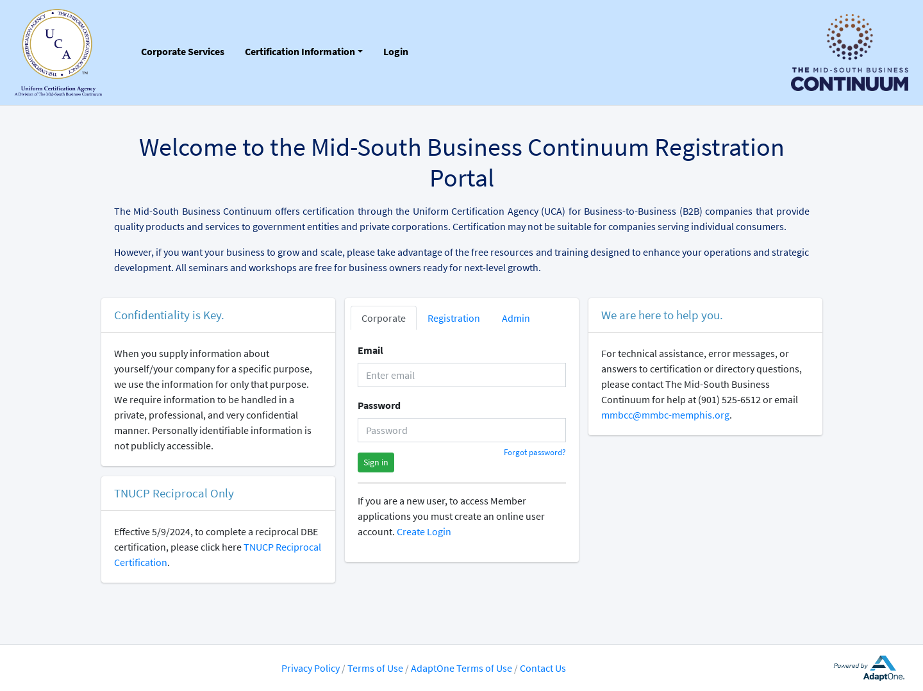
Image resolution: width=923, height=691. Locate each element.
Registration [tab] (454, 318)
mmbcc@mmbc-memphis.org (665, 414)
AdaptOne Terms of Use (461, 668)
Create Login (424, 531)
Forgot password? (535, 452)
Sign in (375, 462)
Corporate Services (182, 51)
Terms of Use (376, 668)
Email (370, 350)
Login (395, 51)
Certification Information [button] (300, 51)
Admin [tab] (516, 318)
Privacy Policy (310, 668)
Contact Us (543, 668)
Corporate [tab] (384, 318)
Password (379, 405)
